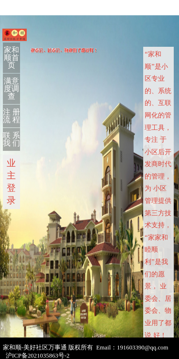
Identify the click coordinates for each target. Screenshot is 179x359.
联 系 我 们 (11, 139)
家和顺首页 (11, 57)
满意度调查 (11, 88)
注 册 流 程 (11, 116)
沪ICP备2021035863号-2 (38, 355)
